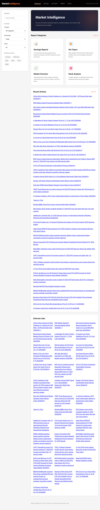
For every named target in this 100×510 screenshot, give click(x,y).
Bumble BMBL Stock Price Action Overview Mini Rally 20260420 (54, 204)
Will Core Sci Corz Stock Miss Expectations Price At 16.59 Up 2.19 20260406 (58, 304)
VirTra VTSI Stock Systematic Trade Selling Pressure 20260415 (54, 166)
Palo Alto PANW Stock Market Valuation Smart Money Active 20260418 (57, 185)
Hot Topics (54, 3)
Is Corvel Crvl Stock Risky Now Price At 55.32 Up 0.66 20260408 (54, 138)
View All (95, 35)
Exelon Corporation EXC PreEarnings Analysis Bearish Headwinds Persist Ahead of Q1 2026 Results (63, 243)
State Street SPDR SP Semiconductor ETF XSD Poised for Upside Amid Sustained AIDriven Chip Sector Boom (63, 230)
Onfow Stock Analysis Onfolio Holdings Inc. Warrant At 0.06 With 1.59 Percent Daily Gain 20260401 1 (62, 97)
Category (6, 27)
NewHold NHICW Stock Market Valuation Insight (49, 286)
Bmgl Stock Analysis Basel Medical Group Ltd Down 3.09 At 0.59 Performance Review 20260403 (61, 115)
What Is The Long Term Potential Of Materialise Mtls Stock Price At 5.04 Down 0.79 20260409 (64, 142)
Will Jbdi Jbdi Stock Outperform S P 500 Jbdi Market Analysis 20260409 (57, 146)
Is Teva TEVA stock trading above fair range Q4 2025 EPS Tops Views (56, 269)
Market (63, 3)
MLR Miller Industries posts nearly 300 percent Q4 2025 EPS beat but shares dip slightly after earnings (64, 250)
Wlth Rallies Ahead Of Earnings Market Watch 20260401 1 (52, 103)
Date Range (7, 35)
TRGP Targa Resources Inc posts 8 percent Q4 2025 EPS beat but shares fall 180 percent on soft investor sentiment (63, 190)
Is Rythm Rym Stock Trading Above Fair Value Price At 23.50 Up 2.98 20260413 (59, 155)
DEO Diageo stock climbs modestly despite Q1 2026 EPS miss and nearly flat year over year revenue (63, 210)
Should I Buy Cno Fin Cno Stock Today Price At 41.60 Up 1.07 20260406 (57, 129)
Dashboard (37, 3)
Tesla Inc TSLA (38, 200)
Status (6, 43)
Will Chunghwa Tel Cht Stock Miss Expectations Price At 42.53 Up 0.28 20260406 (60, 133)
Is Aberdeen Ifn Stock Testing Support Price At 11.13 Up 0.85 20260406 (57, 120)
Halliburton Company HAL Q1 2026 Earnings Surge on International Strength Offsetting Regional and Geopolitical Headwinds (62, 217)
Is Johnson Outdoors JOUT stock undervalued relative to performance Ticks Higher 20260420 (64, 196)
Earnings (46, 3)
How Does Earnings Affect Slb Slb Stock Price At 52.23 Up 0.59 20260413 (57, 150)
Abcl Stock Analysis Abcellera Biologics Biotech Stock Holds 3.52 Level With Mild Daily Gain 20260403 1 (63, 108)
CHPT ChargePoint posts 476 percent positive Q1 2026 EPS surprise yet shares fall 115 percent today (62, 257)
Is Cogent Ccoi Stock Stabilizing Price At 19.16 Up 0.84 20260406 (55, 125)
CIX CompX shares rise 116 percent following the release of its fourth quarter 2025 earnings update (63, 223)
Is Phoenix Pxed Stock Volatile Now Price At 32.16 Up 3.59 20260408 (56, 308)
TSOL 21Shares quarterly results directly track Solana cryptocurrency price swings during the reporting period (64, 263)
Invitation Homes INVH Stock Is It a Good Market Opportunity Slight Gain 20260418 (60, 176)
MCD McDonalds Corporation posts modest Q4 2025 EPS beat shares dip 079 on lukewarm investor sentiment (63, 281)
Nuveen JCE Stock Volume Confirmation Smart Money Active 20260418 (57, 181)
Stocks (69, 3)
